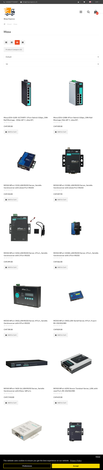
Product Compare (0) (14, 49)
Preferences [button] (27, 466)
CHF (97, 2)
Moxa (15, 24)
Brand (9, 24)
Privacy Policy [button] (75, 461)
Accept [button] (76, 466)
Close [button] (98, 457)
